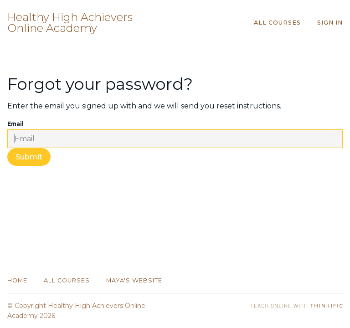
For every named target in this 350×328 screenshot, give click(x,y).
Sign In (330, 22)
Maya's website (134, 280)
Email (15, 123)
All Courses (277, 22)
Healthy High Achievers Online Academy (70, 23)
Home (17, 280)
